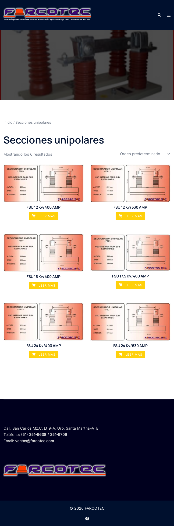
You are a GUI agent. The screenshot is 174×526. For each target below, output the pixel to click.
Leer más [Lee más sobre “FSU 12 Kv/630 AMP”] (130, 216)
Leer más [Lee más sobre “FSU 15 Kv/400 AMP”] (43, 285)
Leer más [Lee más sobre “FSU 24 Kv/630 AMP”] (130, 354)
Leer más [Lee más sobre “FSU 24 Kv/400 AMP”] (43, 354)
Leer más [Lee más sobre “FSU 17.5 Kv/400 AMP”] (130, 285)
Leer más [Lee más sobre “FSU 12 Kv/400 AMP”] (43, 216)
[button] (159, 15)
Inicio (8, 122)
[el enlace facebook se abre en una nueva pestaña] (87, 518)
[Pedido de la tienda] (144, 153)
